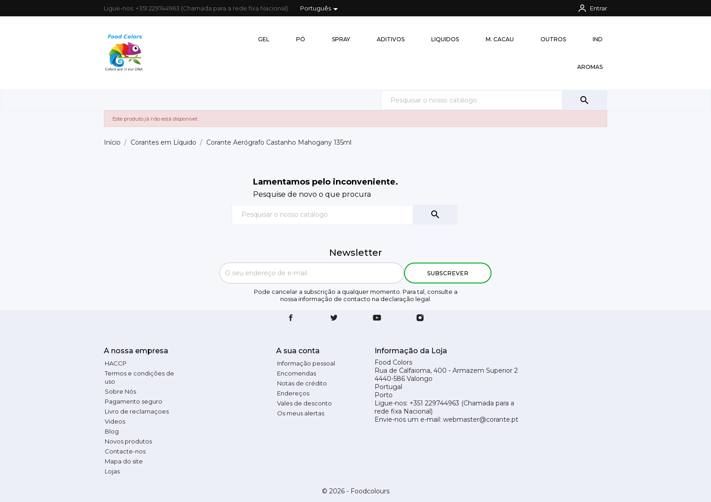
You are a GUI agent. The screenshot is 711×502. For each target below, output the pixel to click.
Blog (112, 431)
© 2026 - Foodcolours (356, 491)
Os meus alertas (300, 413)
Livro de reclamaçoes (137, 411)
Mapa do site (124, 461)
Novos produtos (128, 441)
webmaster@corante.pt (480, 419)
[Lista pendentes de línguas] (320, 9)
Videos (115, 421)
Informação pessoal (306, 363)
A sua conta (298, 350)
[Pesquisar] (493, 100)
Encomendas (296, 373)
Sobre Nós (120, 391)
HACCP (116, 363)
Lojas (112, 471)
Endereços (293, 393)
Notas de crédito (302, 383)
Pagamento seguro (133, 401)
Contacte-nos (125, 451)
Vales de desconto (304, 403)
